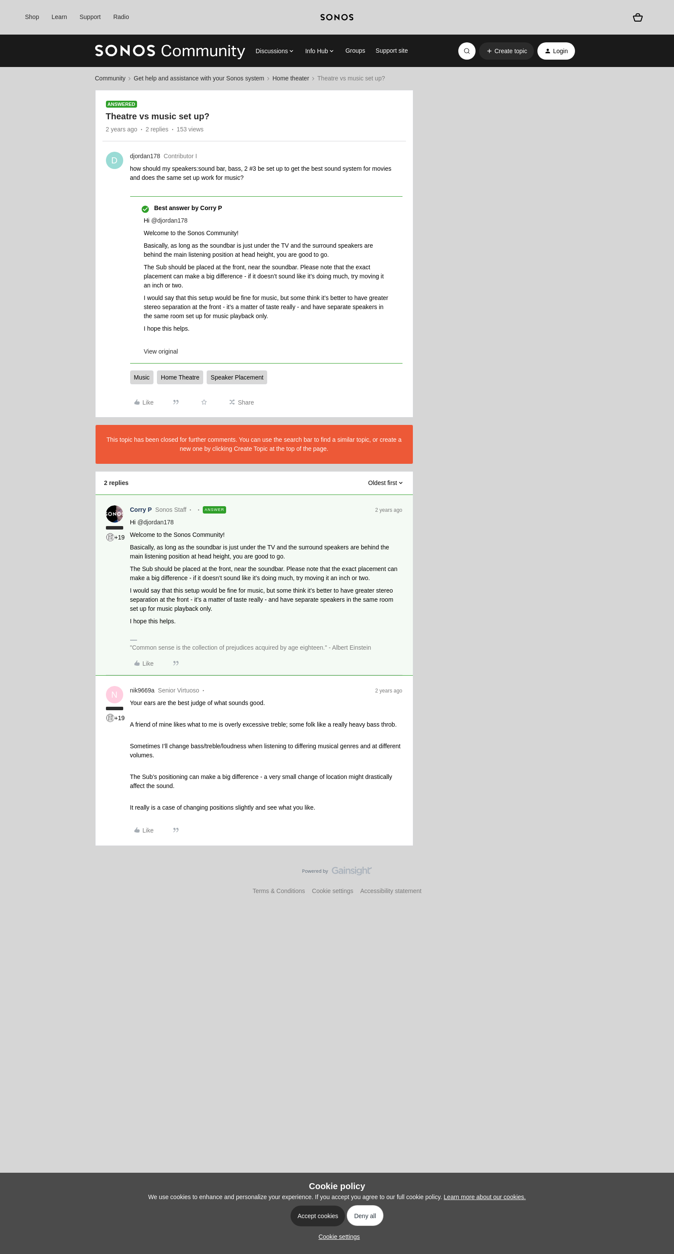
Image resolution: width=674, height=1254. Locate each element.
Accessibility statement (391, 890)
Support (90, 16)
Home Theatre (180, 377)
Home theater (290, 78)
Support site (392, 50)
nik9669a (142, 690)
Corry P (141, 509)
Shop (32, 16)
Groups (355, 50)
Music (142, 377)
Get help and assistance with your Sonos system (199, 78)
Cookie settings (333, 890)
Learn (59, 16)
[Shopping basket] (638, 17)
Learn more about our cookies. (485, 1196)
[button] (506, 51)
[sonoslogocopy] (337, 17)
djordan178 (145, 156)
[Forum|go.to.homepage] (170, 51)
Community (110, 78)
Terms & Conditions (278, 890)
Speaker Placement (237, 377)
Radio (121, 16)
